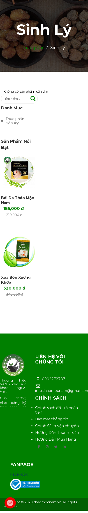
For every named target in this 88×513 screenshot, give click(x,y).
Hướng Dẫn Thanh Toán (57, 432)
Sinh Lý (44, 29)
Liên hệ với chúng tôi (50, 359)
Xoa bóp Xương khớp (16, 280)
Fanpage (21, 464)
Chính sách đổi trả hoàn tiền (56, 410)
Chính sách (51, 398)
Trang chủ (34, 47)
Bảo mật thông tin (51, 419)
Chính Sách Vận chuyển (57, 426)
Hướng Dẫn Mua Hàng (55, 439)
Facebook (19, 474)
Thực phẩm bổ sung (15, 121)
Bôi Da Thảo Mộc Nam (17, 200)
